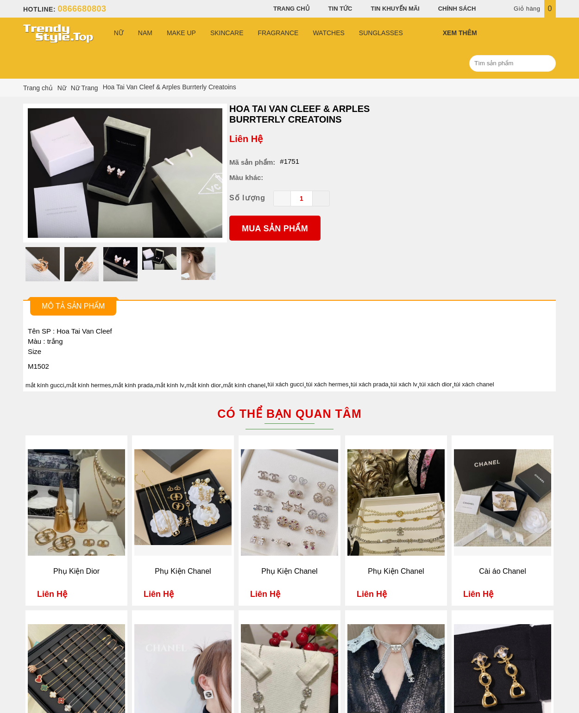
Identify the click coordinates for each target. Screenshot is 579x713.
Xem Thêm (460, 33)
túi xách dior (435, 384)
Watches (328, 33)
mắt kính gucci (44, 385)
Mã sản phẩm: (252, 162)
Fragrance (278, 33)
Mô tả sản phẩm (73, 306)
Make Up (181, 33)
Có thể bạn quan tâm (289, 413)
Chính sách (457, 8)
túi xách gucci (286, 384)
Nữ (119, 33)
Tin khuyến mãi (395, 8)
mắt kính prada (133, 385)
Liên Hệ (246, 139)
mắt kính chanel (244, 385)
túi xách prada (370, 384)
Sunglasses (381, 33)
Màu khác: (246, 177)
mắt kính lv (169, 385)
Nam (145, 33)
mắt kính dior (203, 385)
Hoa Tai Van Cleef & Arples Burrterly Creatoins (299, 114)
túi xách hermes (327, 384)
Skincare (227, 33)
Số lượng (247, 198)
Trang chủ (291, 8)
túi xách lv (403, 384)
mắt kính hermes (88, 385)
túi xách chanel (474, 384)
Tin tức (340, 8)
